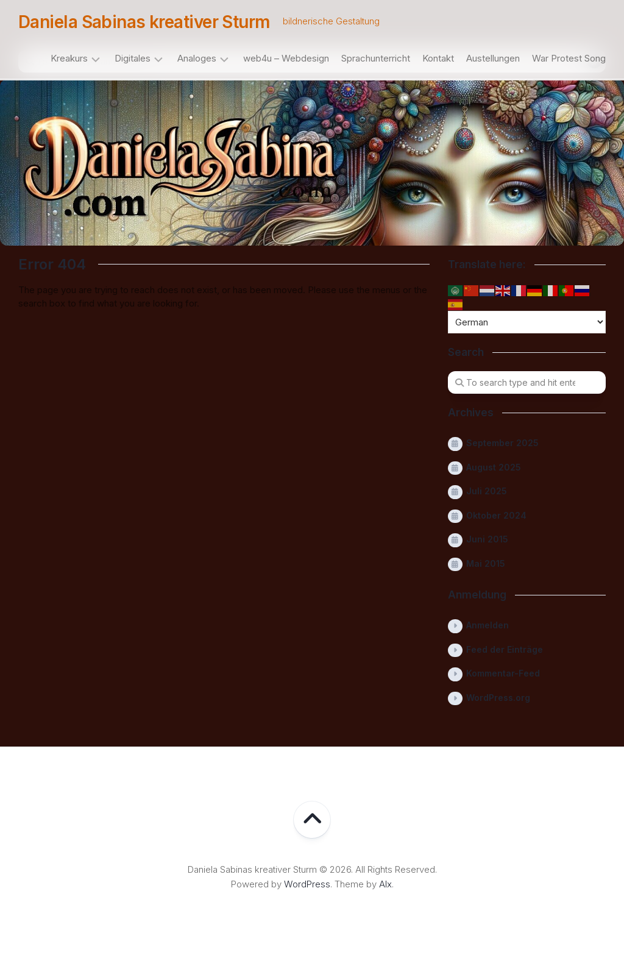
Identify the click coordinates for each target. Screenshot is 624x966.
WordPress (307, 884)
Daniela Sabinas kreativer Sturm (144, 22)
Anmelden (487, 625)
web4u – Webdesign (286, 58)
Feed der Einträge (504, 649)
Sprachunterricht (375, 58)
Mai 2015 (485, 563)
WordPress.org (498, 697)
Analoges (196, 58)
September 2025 (502, 443)
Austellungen (493, 58)
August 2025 (493, 467)
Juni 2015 (487, 539)
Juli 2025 (486, 491)
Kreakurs (69, 58)
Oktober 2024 (496, 515)
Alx (385, 884)
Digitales (133, 58)
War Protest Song (569, 58)
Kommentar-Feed (503, 673)
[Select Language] (527, 322)
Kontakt (438, 58)
